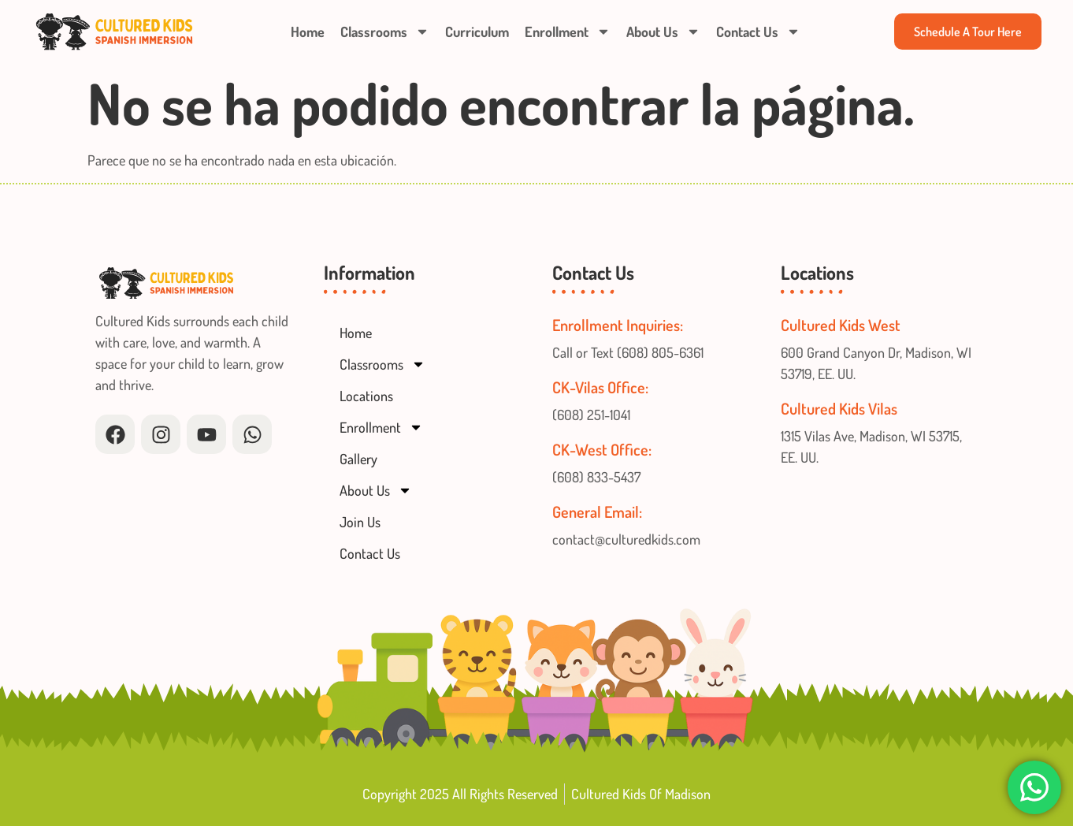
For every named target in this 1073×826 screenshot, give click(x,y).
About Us (663, 32)
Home (308, 31)
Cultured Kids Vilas (839, 408)
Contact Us (758, 32)
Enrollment (568, 32)
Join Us (360, 521)
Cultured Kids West (840, 324)
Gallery (358, 458)
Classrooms (384, 32)
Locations (366, 395)
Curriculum (477, 31)
